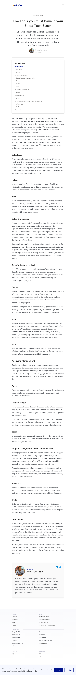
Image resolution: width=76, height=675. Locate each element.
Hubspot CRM (16, 634)
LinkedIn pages (43, 643)
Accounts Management (22, 89)
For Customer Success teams (47, 625)
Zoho (18, 72)
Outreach (19, 81)
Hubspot (19, 69)
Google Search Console (45, 640)
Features (14, 616)
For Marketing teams (44, 619)
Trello (18, 107)
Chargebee (42, 632)
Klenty (18, 84)
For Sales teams (43, 622)
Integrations (15, 619)
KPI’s (40, 656)
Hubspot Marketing (17, 643)
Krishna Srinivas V (41, 50)
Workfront (19, 104)
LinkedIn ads (42, 637)
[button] (62, 5)
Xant (17, 86)
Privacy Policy (32, 671)
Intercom (14, 640)
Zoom (18, 98)
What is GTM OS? (44, 616)
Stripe (13, 646)
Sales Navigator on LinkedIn (25, 78)
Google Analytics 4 (17, 632)
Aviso (18, 92)
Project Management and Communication (28, 101)
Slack (13, 622)
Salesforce (19, 66)
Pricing (14, 625)
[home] (17, 5)
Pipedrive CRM (16, 637)
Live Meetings (19, 95)
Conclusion (18, 110)
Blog (40, 653)
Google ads (42, 634)
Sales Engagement (21, 75)
